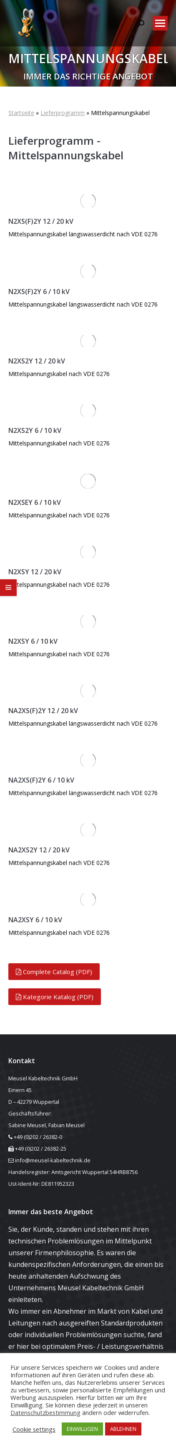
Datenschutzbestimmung (45, 1412)
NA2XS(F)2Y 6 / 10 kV (41, 780)
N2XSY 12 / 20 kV (34, 571)
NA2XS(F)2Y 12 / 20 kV (43, 710)
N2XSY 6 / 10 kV (33, 641)
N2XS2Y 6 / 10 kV (34, 430)
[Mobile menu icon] (160, 23)
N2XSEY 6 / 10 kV (34, 502)
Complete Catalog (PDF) (54, 971)
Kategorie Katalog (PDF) (54, 997)
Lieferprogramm (62, 113)
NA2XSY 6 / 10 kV (35, 919)
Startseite (21, 113)
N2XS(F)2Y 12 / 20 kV (40, 221)
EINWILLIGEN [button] (82, 1429)
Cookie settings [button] (34, 1429)
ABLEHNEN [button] (123, 1429)
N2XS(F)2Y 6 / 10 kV (39, 291)
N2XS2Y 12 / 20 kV (36, 361)
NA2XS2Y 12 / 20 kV (39, 849)
